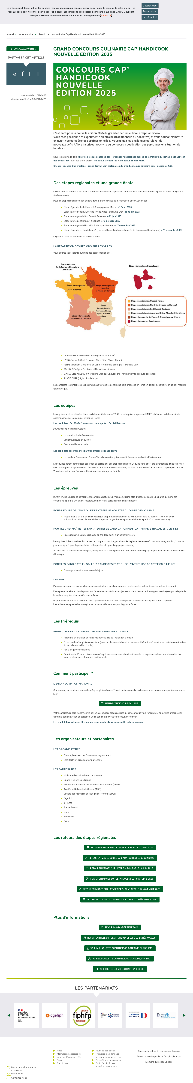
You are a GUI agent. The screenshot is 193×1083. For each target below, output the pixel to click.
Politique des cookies (106, 1050)
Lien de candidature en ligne (120, 703)
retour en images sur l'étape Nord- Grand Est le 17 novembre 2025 (120, 889)
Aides (59, 1050)
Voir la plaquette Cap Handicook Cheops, (121, 958)
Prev (8, 1015)
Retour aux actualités (23, 48)
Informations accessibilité (69, 1053)
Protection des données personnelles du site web (108, 1055)
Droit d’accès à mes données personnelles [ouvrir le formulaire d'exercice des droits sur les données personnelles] (107, 1065)
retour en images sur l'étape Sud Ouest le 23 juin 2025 (120, 868)
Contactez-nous (19, 1077)
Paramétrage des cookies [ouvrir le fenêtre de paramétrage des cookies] (108, 1060)
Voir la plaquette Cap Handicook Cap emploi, (121, 948)
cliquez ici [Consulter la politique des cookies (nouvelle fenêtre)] (106, 15)
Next (184, 1015)
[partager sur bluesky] (38, 74)
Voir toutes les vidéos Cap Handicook (121, 969)
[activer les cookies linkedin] (22, 74)
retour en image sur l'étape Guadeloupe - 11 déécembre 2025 (121, 899)
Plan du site (62, 1063)
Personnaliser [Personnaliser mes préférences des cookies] (150, 11)
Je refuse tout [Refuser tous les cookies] (150, 17)
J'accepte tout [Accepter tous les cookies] (150, 5)
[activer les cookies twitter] (30, 74)
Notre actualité (26, 34)
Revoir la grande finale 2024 (120, 927)
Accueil (10, 34)
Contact (60, 1060)
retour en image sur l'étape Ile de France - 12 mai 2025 (121, 847)
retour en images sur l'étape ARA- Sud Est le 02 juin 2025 (120, 858)
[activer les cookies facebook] (15, 74)
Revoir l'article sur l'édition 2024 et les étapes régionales (121, 938)
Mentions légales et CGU (69, 1057)
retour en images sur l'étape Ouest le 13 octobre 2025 (120, 879)
